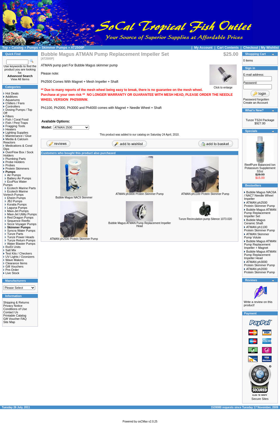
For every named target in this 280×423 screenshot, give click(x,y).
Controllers (11, 106)
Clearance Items (15, 263)
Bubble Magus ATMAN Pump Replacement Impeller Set (260, 213)
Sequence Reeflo (17, 220)
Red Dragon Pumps (19, 217)
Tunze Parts (14, 233)
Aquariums (11, 100)
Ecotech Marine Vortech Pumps (15, 193)
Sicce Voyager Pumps (20, 224)
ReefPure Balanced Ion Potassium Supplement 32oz (260, 168)
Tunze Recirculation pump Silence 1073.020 (205, 218)
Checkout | (252, 48)
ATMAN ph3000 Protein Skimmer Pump (139, 193)
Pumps (32, 48)
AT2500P (77, 48)
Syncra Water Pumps (20, 230)
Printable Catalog (14, 315)
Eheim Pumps (15, 198)
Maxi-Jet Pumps (17, 211)
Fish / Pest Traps (15, 122)
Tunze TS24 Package (260, 120)
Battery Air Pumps (18, 178)
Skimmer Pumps (54, 48)
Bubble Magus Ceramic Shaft (254, 221)
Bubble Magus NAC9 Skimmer (74, 197)
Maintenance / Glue (17, 135)
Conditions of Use (15, 309)
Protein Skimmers (16, 168)
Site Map (9, 322)
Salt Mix (9, 250)
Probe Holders (14, 162)
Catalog (17, 48)
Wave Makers (13, 260)
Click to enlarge (223, 86)
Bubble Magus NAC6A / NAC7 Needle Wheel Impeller (260, 195)
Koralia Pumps (16, 204)
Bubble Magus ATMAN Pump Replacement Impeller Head (139, 225)
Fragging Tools (14, 126)
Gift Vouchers (13, 266)
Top (5, 48)
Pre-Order (11, 269)
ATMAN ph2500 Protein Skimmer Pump (74, 238)
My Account (204, 48)
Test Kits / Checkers (17, 253)
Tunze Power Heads (19, 237)
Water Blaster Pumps (20, 243)
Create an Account (255, 102)
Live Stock (11, 273)
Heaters (9, 129)
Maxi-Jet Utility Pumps (21, 214)
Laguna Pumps (16, 207)
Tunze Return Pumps (20, 240)
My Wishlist (270, 48)
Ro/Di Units (12, 247)
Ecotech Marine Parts (20, 188)
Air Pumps (13, 175)
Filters (8, 116)
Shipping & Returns (16, 302)
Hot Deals (11, 93)
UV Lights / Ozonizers (18, 256)
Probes (9, 165)
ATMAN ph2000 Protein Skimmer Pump (259, 270)
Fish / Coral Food (15, 119)
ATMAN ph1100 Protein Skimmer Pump (205, 193)
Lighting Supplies (15, 132)
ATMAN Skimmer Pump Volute (256, 235)
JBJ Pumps (13, 201)
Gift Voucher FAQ (15, 318)
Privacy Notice (12, 305)
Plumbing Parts (14, 158)
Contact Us (10, 312)
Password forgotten (256, 99)
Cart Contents (228, 48)
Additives (10, 96)
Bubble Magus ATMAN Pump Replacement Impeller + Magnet (260, 244)
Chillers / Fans (14, 103)
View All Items (20, 79)
